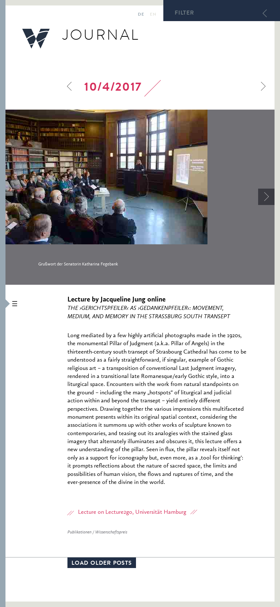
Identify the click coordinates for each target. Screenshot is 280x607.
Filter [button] (184, 13)
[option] (140, 194)
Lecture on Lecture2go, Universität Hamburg (132, 512)
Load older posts (101, 564)
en (153, 15)
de (141, 15)
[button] (2, 303)
